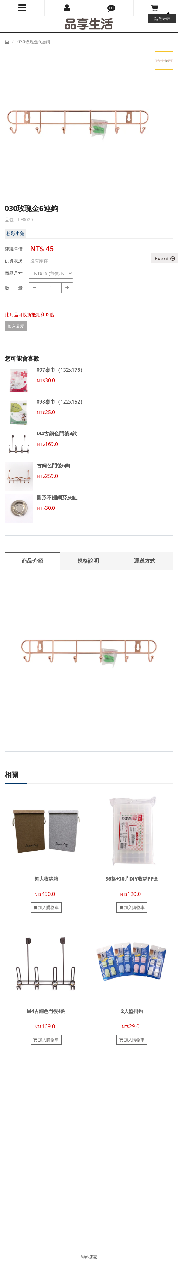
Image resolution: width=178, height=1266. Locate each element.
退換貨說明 (101, 1102)
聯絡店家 (89, 1257)
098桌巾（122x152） (61, 401)
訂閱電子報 (19, 1214)
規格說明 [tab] (88, 560)
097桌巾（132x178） (61, 369)
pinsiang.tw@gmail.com (44, 1186)
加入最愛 (16, 326)
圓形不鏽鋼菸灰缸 (57, 497)
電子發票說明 (103, 1109)
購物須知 (99, 1095)
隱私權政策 (101, 1117)
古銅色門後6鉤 (53, 465)
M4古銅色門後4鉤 (57, 433)
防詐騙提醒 (101, 1124)
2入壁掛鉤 (132, 1011)
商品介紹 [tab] (32, 560)
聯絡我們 (13, 1095)
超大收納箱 (46, 878)
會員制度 (99, 1088)
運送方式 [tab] (144, 560)
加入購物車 (46, 907)
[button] (111, 8)
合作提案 (13, 1102)
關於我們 (13, 1088)
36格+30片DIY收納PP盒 (132, 878)
